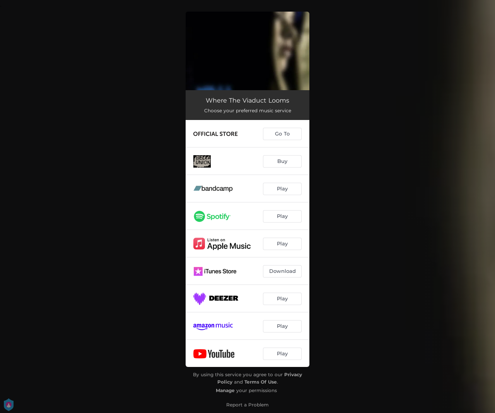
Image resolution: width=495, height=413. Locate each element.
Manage (225, 390)
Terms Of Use (260, 382)
